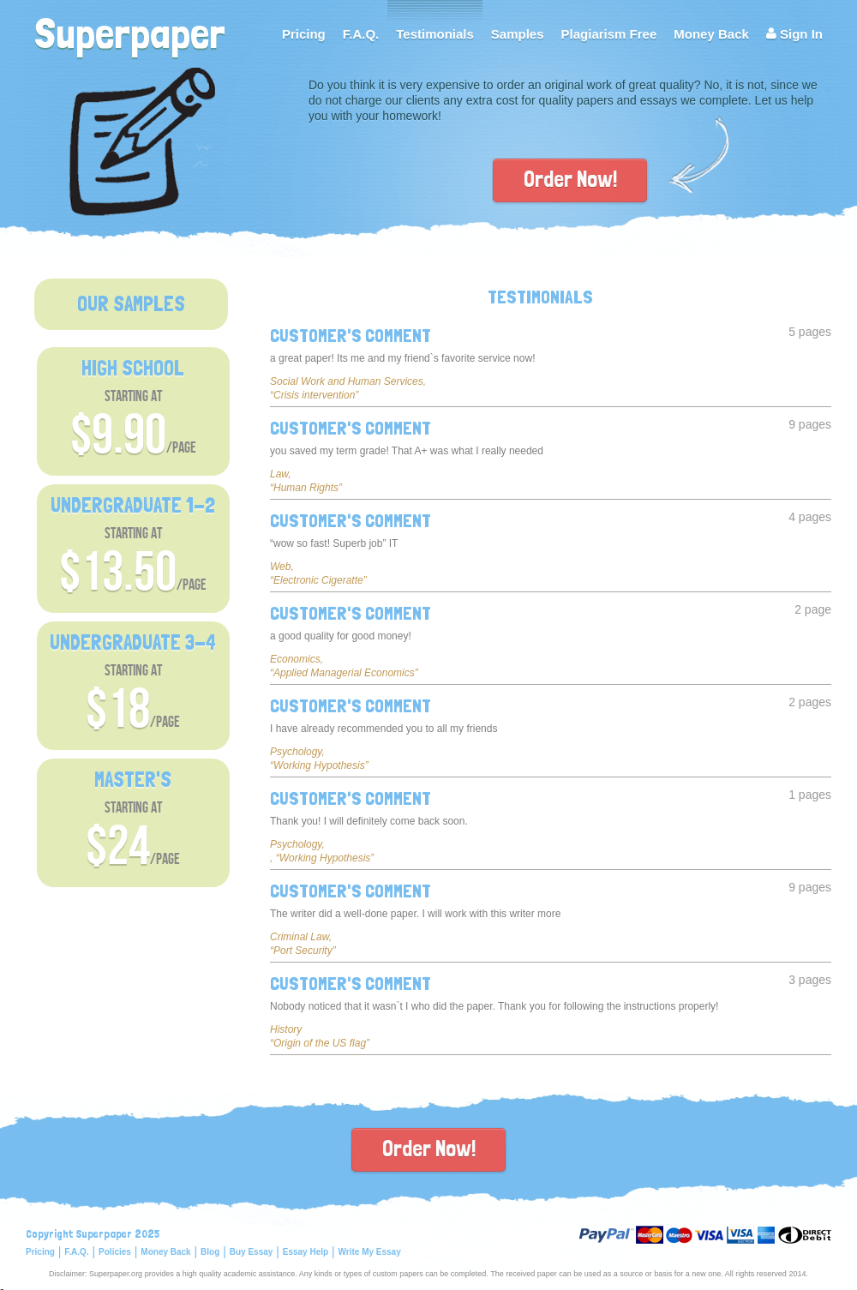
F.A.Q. (361, 34)
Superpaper (129, 31)
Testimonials (435, 34)
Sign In (794, 34)
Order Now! (570, 178)
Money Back (711, 34)
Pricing (304, 34)
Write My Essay (370, 1252)
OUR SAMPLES (131, 303)
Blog (210, 1252)
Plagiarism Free (609, 34)
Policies (115, 1252)
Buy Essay (251, 1252)
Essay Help (305, 1252)
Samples (517, 34)
